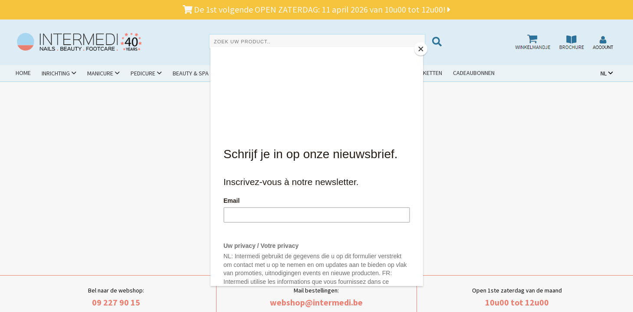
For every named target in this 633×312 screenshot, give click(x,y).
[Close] (420, 48)
